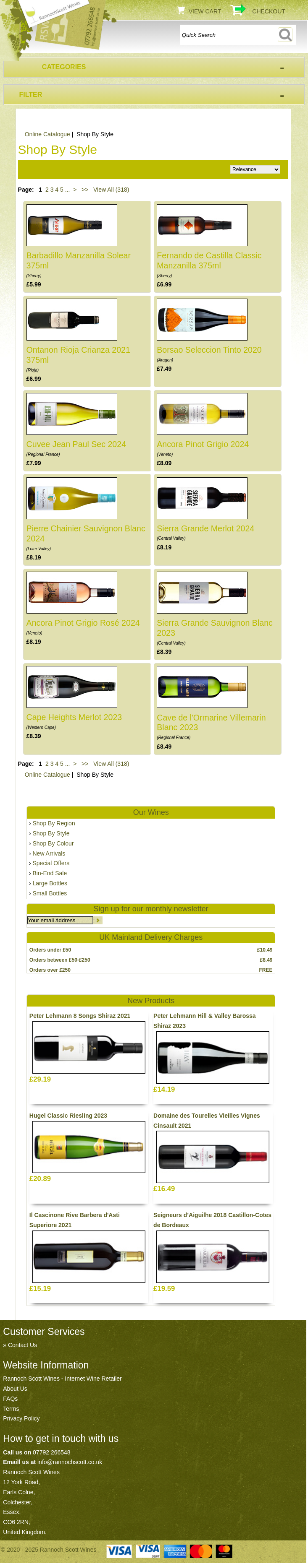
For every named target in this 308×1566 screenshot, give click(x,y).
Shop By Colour (53, 843)
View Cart (205, 11)
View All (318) (110, 189)
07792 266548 (52, 1452)
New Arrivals (49, 853)
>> (85, 189)
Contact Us (22, 1345)
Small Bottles (50, 893)
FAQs (10, 1398)
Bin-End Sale (50, 873)
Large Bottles (50, 883)
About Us (15, 1388)
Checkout (268, 11)
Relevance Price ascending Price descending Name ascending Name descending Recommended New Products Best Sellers (255, 169)
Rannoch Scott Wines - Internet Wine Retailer (62, 1378)
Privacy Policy (21, 1418)
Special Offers (51, 863)
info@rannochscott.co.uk (69, 1462)
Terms (11, 1408)
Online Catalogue (47, 134)
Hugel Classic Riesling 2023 (68, 1115)
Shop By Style (51, 833)
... (67, 189)
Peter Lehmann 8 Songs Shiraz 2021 (79, 1015)
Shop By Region (54, 823)
